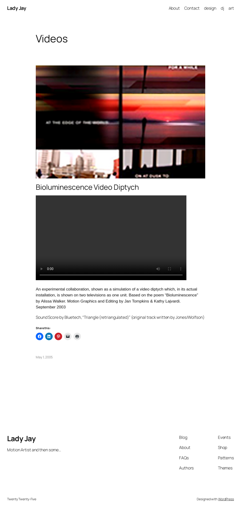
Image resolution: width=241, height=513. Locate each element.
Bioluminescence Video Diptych (87, 187)
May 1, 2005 (44, 357)
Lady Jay (16, 8)
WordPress (226, 499)
